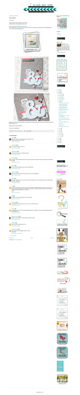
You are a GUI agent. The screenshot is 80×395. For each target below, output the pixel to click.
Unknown (13, 158)
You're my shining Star (62, 112)
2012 (59, 139)
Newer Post (11, 237)
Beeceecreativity (15, 229)
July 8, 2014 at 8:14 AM (16, 168)
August (60, 100)
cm (12, 186)
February (60, 134)
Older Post (52, 237)
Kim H (13, 178)
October (60, 97)
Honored (59, 34)
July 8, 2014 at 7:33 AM (16, 162)
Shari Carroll (17, 27)
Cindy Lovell (65, 43)
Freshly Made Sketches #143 (64, 126)
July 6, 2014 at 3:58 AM (16, 148)
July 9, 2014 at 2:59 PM (16, 192)
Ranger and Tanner (15, 216)
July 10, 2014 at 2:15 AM (16, 212)
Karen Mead (14, 145)
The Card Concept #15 (62, 110)
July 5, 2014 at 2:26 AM (16, 141)
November (61, 95)
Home (32, 237)
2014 (59, 92)
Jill (12, 195)
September (61, 98)
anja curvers (14, 172)
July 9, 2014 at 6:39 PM (16, 198)
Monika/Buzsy (14, 151)
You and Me (61, 123)
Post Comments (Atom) (18, 239)
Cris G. (13, 208)
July (59, 101)
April (60, 131)
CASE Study (24, 26)
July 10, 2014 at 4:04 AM (16, 219)
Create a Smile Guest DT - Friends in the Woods (63, 105)
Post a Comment (13, 235)
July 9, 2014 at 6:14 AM (16, 182)
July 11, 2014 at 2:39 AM (16, 225)
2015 (59, 91)
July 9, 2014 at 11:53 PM (16, 205)
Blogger (42, 392)
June (60, 128)
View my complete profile (61, 52)
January (60, 136)
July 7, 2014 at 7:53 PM (16, 154)
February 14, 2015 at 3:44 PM (17, 233)
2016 (59, 89)
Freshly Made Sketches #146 (64, 109)
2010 (59, 142)
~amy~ (13, 137)
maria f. (13, 165)
